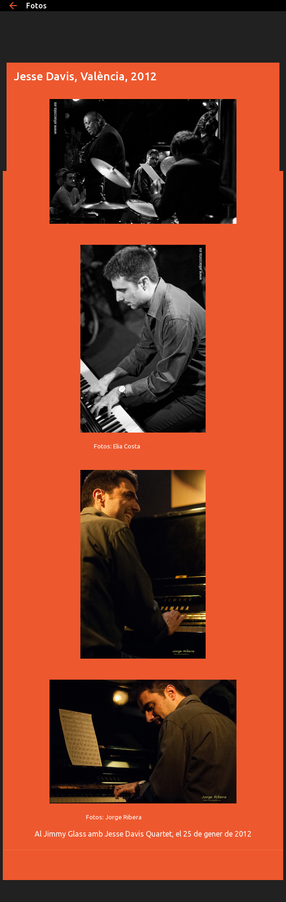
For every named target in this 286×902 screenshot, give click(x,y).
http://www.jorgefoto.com (171, 817)
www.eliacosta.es (167, 446)
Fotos (36, 5)
